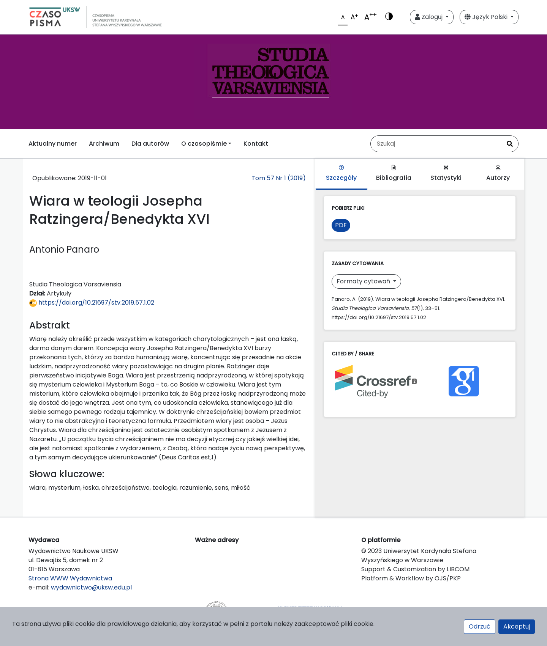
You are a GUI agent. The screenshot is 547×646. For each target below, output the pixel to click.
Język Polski (487, 17)
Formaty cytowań (364, 281)
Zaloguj (429, 17)
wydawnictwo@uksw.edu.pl (91, 587)
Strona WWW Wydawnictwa (70, 578)
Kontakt (255, 143)
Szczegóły (341, 173)
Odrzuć (479, 626)
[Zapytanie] (436, 143)
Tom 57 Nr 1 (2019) (278, 178)
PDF (341, 225)
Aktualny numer (52, 143)
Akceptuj (516, 626)
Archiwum (104, 143)
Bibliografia (393, 173)
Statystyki (446, 173)
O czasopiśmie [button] (204, 143)
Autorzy (498, 173)
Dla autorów (150, 143)
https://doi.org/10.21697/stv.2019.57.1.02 (91, 302)
